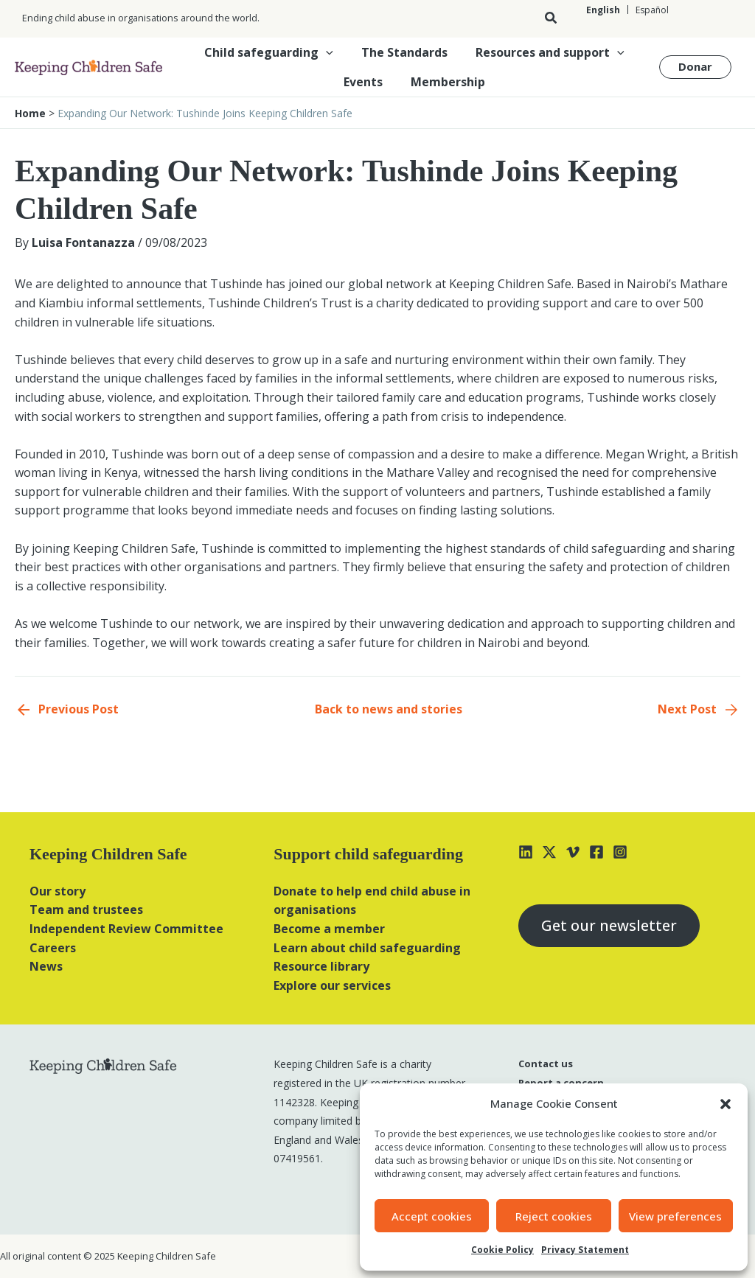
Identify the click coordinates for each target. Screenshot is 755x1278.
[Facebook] (596, 852)
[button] (725, 1104)
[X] (549, 852)
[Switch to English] (603, 10)
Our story (57, 891)
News (46, 966)
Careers (52, 948)
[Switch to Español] (651, 10)
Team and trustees (86, 909)
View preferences (675, 1216)
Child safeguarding (273, 52)
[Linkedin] (525, 852)
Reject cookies (553, 1216)
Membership (445, 82)
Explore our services (332, 985)
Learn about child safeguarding (367, 948)
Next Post (687, 709)
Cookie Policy (502, 1249)
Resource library (321, 966)
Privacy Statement (585, 1249)
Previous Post (78, 709)
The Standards (404, 52)
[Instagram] (620, 852)
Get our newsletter (609, 925)
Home (30, 113)
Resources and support (545, 52)
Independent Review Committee (126, 929)
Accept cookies (432, 1216)
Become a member (329, 929)
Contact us (545, 1063)
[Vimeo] (573, 852)
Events (365, 82)
